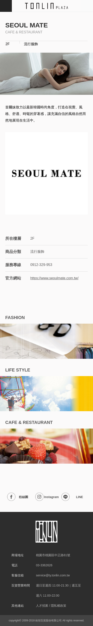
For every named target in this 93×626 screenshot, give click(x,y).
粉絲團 (17, 497)
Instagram (47, 497)
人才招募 (42, 605)
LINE (72, 497)
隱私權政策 (58, 605)
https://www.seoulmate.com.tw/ (54, 278)
